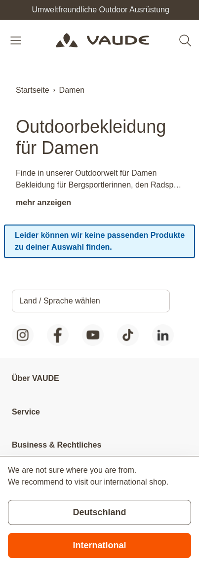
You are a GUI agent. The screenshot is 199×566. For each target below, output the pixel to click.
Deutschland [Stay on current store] (99, 512)
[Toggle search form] (185, 40)
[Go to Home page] (102, 40)
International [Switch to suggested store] (99, 545)
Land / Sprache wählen (59, 301)
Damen (72, 90)
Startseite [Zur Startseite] (32, 90)
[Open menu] (17, 40)
